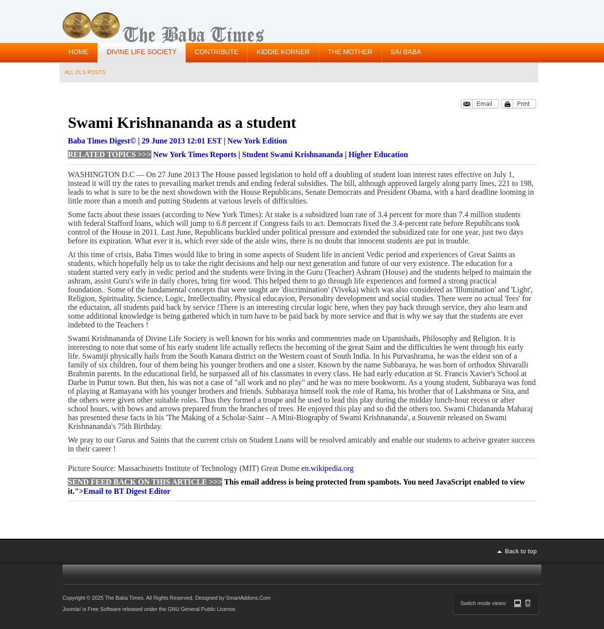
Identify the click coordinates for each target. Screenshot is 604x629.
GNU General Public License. (201, 609)
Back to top (521, 551)
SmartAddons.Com (248, 598)
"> (122, 491)
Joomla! (71, 609)
